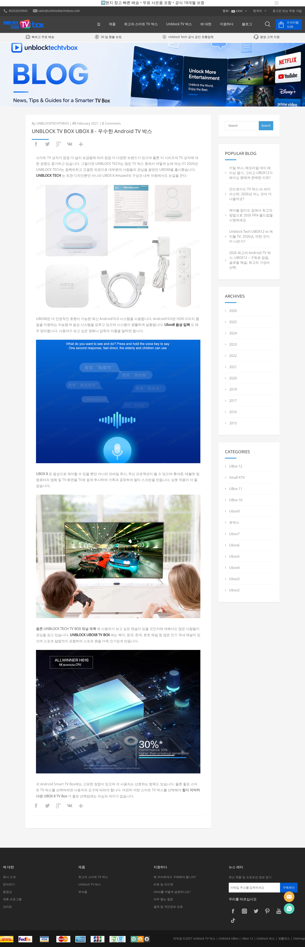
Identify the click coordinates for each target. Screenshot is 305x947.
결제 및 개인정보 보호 (168, 907)
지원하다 (226, 25)
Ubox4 (234, 567)
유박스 (234, 522)
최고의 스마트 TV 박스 (141, 25)
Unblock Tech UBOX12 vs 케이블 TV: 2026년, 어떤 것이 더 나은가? (251, 236)
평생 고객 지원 (270, 39)
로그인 (277, 11)
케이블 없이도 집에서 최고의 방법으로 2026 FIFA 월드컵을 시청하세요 (251, 215)
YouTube (278, 911)
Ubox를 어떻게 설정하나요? (172, 892)
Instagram (244, 911)
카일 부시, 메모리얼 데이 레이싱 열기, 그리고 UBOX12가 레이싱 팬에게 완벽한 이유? (251, 173)
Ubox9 (234, 511)
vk (69, 144)
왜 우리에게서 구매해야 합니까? (175, 877)
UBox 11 (235, 488)
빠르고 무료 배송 (43, 39)
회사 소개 (9, 877)
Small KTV (237, 477)
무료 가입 (295, 11)
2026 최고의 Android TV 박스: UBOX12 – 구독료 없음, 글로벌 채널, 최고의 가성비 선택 (250, 260)
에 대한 (205, 25)
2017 (233, 400)
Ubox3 (234, 579)
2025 (233, 322)
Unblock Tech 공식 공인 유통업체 (191, 39)
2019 (233, 389)
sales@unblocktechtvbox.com (59, 11)
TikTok (233, 920)
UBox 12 (235, 466)
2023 (233, 344)
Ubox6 (234, 545)
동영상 (7, 892)
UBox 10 (235, 500)
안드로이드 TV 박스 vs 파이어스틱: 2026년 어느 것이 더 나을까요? (250, 194)
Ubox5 (234, 556)
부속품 (82, 892)
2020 (233, 378)
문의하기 (9, 884)
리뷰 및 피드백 (163, 884)
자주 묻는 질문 (163, 899)
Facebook (233, 911)
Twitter (256, 911)
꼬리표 (7, 907)
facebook (36, 144)
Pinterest (267, 911)
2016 (233, 412)
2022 (233, 355)
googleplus (58, 144)
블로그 (247, 25)
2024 (233, 333)
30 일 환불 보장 (111, 39)
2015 (233, 423)
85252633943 (18, 11)
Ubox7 (234, 534)
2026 (233, 310)
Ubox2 (234, 590)
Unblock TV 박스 (179, 25)
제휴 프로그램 (12, 899)
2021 (233, 367)
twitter (47, 144)
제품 (112, 25)
